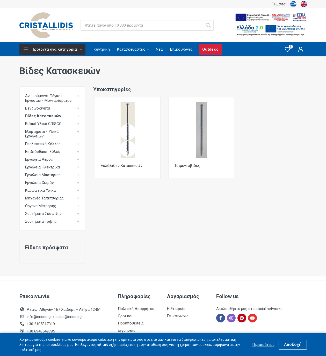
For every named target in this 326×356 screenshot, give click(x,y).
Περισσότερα (263, 345)
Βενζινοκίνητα (37, 108)
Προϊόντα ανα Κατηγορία (53, 49)
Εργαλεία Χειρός (39, 182)
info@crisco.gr (40, 316)
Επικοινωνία (178, 316)
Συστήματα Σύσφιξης (43, 213)
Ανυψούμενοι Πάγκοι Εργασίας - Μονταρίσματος (48, 98)
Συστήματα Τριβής (41, 221)
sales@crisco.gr (69, 316)
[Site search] (142, 25)
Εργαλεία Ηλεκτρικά (42, 167)
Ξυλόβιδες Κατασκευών (121, 165)
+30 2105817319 (40, 324)
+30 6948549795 (41, 331)
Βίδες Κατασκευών (43, 116)
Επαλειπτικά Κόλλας (43, 144)
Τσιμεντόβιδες (187, 165)
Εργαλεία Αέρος (39, 159)
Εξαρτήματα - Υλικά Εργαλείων (42, 133)
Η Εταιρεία (176, 308)
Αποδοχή (292, 344)
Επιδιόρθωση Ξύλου (42, 151)
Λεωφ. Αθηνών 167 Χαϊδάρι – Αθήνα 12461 (64, 309)
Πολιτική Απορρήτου (136, 308)
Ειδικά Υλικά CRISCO (43, 123)
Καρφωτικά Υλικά (40, 190)
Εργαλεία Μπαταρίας (43, 175)
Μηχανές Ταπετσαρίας (44, 198)
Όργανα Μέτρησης (40, 206)
